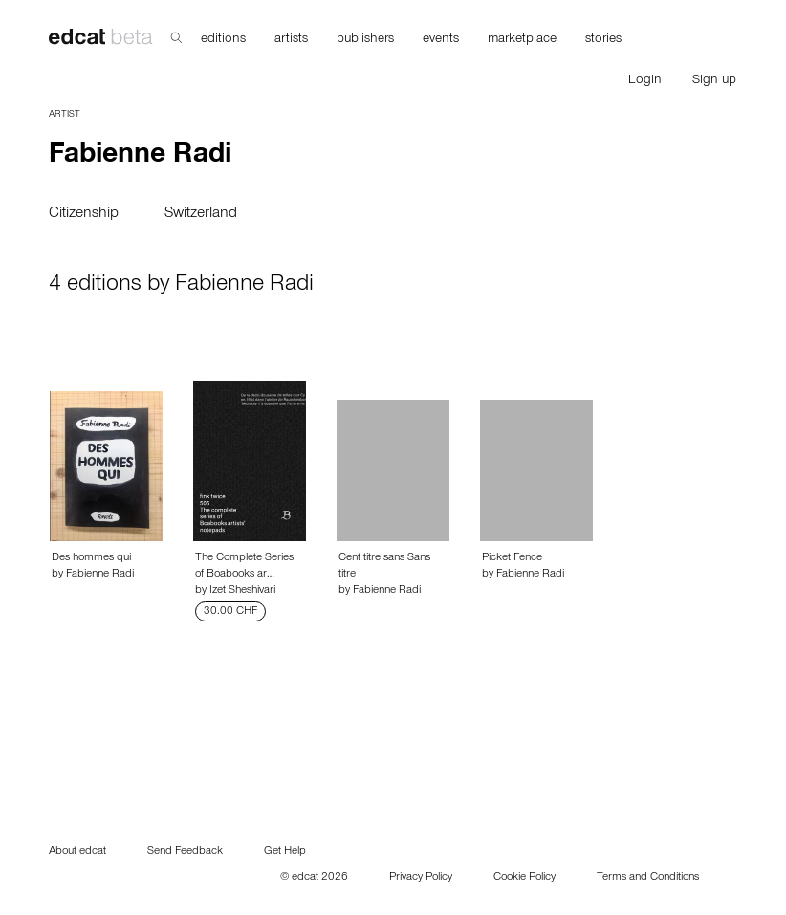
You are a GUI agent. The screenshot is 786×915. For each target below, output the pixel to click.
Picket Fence (512, 558)
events (441, 40)
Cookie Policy (524, 877)
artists (291, 40)
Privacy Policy (420, 877)
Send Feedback (185, 852)
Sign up (714, 81)
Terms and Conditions (648, 877)
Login (645, 81)
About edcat (77, 852)
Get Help (285, 852)
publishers (365, 40)
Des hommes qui (91, 558)
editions (223, 40)
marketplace (522, 40)
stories (603, 40)
